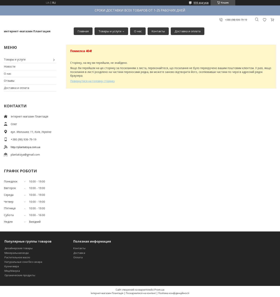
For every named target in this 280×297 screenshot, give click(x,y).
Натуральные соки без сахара (23, 262)
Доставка (79, 253)
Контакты (158, 31)
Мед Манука (12, 270)
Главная (83, 31)
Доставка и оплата (187, 31)
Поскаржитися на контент (141, 293)
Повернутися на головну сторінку (92, 81)
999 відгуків (201, 2)
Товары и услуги (109, 31)
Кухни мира (11, 266)
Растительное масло (17, 257)
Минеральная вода (16, 253)
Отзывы (9, 80)
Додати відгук (264, 19)
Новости (9, 66)
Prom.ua (159, 289)
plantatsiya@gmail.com (25, 154)
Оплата (78, 257)
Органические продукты (19, 275)
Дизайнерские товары (18, 248)
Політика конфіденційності (173, 293)
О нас (138, 31)
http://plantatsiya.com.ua (25, 147)
